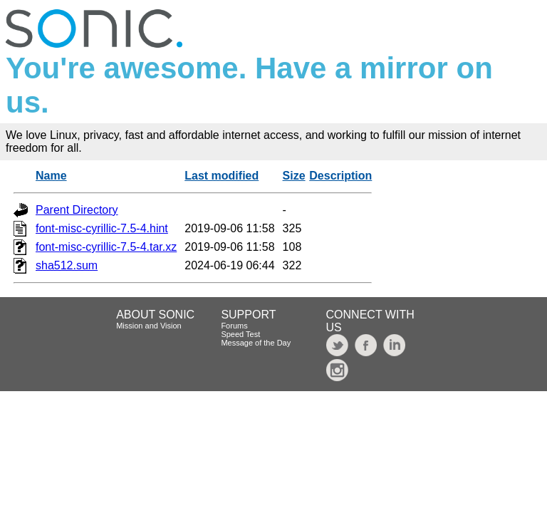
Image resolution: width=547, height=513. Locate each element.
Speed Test (240, 334)
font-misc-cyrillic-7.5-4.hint (102, 228)
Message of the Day (256, 342)
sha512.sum (67, 265)
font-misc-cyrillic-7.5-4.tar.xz (106, 247)
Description (340, 176)
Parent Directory (77, 210)
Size (294, 176)
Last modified (221, 176)
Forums (234, 325)
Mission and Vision (149, 325)
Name (51, 176)
